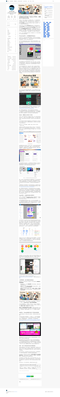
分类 (28, 1)
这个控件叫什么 (25, 1)
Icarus (16, 391)
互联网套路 (15, 1)
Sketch (20, 370)
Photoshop (27, 370)
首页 (8, 1)
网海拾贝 (26, 15)
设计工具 (25, 370)
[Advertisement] (48, 53)
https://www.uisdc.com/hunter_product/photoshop (26, 108)
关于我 (33, 1)
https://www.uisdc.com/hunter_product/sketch (27, 186)
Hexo (14, 391)
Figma (23, 370)
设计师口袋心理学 (20, 1)
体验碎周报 (11, 1)
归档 (30, 1)
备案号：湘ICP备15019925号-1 (49, 391)
